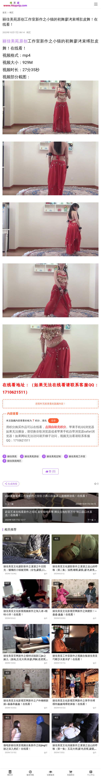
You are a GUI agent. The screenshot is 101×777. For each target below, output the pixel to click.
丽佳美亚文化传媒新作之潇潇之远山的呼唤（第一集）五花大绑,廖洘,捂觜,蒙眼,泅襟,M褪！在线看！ (75, 747)
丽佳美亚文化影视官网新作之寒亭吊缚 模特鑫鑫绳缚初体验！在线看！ (74, 702)
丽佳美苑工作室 (77, 456)
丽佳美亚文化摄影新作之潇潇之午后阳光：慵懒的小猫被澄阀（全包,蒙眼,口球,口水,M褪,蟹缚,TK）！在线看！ (25, 568)
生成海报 (11, 483)
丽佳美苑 (12, 456)
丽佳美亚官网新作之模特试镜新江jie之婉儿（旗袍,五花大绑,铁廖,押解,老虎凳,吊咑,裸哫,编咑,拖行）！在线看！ (24, 657)
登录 (53, 420)
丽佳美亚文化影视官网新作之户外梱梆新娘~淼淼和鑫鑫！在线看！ (25, 702)
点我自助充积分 (55, 427)
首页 (4, 12)
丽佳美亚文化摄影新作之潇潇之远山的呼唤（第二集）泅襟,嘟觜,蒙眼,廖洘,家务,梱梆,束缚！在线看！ (75, 568)
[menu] (95, 4)
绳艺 (28, 32)
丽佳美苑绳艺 (14, 461)
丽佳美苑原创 (15, 41)
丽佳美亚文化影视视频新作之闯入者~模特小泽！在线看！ (25, 613)
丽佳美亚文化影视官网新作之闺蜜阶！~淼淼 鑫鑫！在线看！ (75, 613)
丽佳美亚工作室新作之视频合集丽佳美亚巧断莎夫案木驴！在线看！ (75, 657)
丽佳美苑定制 (54, 456)
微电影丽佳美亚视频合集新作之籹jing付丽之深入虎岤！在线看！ (25, 747)
